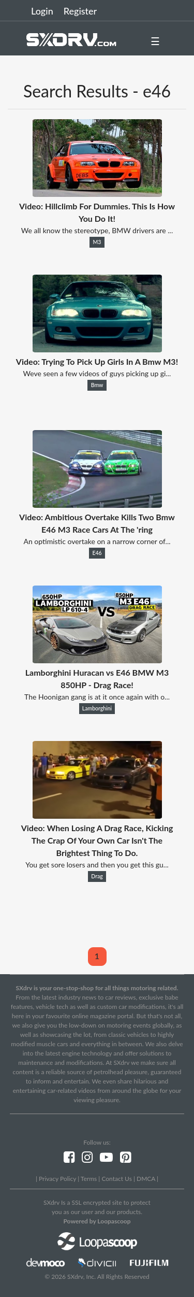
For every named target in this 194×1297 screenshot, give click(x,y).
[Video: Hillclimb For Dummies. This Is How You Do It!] (97, 193)
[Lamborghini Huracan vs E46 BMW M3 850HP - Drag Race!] (97, 660)
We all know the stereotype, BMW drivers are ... (97, 230)
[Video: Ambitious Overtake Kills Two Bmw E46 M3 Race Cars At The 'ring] (97, 504)
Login (42, 11)
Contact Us (116, 1178)
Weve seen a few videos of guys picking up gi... (97, 373)
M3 (97, 242)
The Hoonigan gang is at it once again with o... (97, 696)
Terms (89, 1178)
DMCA (146, 1178)
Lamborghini (97, 708)
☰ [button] (155, 41)
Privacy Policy (57, 1178)
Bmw (97, 385)
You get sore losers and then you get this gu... (97, 864)
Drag (96, 876)
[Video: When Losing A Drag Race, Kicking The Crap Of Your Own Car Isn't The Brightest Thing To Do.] (97, 815)
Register (80, 11)
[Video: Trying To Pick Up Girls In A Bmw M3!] (97, 349)
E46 (96, 553)
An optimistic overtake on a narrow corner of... (96, 541)
